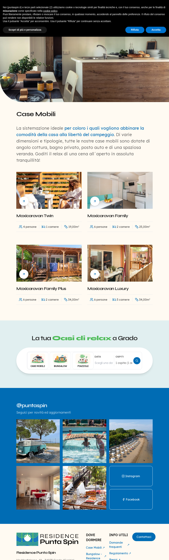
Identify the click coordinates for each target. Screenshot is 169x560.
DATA (98, 356)
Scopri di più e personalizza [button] (25, 29)
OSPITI (120, 356)
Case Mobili (95, 547)
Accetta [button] (155, 29)
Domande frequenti (119, 545)
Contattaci (144, 537)
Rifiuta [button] (135, 29)
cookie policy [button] (50, 10)
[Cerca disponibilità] (136, 360)
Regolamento (119, 553)
